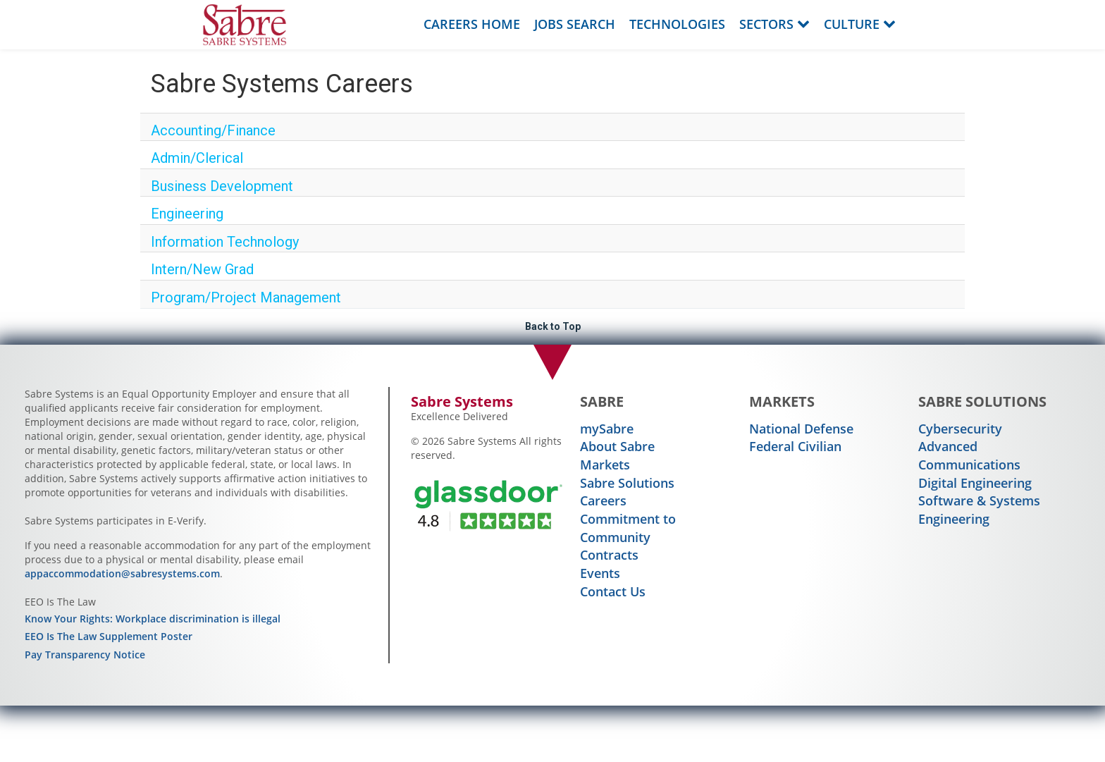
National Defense (801, 428)
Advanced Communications (969, 455)
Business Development (222, 186)
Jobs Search (574, 24)
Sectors (774, 24)
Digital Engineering (975, 482)
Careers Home (472, 24)
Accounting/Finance (213, 130)
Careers (603, 500)
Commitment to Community (628, 528)
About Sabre (617, 446)
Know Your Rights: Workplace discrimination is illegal (152, 618)
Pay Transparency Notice (85, 654)
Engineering (187, 213)
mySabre (607, 428)
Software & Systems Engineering (979, 509)
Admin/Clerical (197, 157)
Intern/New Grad (202, 269)
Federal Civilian (795, 446)
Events (600, 573)
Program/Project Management (246, 297)
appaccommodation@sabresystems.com (122, 573)
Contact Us (613, 591)
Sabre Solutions (627, 482)
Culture (860, 24)
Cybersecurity (960, 428)
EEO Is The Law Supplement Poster (108, 636)
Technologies (677, 24)
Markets (605, 464)
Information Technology (225, 241)
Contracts (609, 554)
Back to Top (553, 326)
